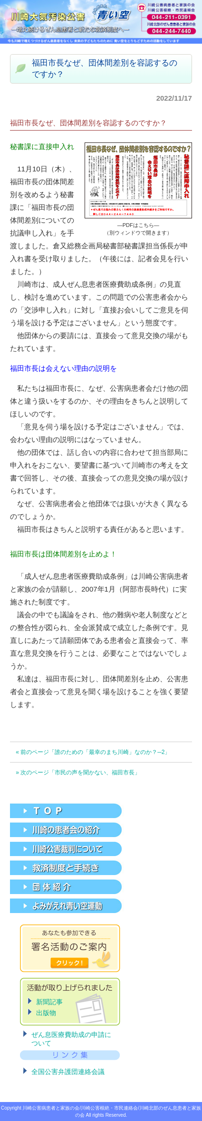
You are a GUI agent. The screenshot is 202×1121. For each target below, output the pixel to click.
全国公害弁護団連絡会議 (68, 1071)
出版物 (46, 1013)
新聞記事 (49, 1002)
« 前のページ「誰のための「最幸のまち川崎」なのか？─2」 (93, 752)
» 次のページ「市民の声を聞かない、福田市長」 (78, 772)
